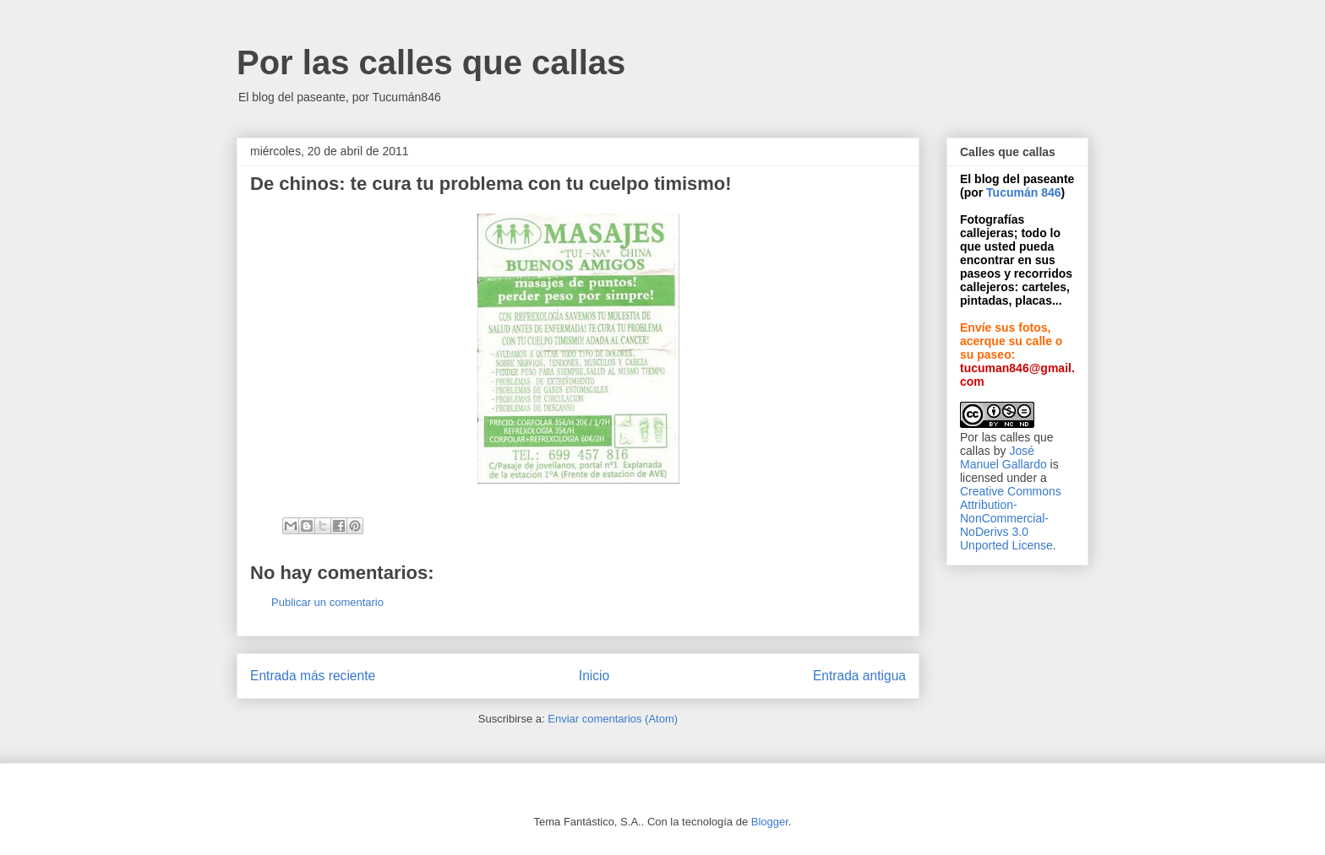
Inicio (594, 675)
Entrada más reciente (312, 675)
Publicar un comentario (327, 602)
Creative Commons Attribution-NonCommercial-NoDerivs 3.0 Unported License (1010, 518)
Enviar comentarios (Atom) (613, 718)
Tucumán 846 (1023, 192)
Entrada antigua (859, 675)
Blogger (769, 821)
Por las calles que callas (431, 62)
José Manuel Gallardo (1003, 457)
